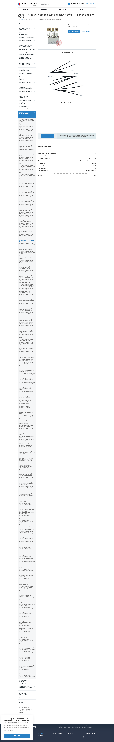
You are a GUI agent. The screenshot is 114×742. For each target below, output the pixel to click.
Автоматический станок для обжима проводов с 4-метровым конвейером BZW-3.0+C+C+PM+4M (27, 453)
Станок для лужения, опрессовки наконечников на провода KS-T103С (27, 375)
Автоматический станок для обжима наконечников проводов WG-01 (27, 154)
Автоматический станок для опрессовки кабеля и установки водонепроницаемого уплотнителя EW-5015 (26, 290)
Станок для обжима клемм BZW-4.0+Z (27, 433)
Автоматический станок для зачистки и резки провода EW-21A (26, 352)
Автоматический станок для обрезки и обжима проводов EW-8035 (27, 245)
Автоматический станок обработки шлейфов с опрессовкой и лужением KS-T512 (27, 407)
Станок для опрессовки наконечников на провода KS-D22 (26, 609)
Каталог (26, 9)
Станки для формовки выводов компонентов (25, 83)
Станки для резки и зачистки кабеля (24, 24)
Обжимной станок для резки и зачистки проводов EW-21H (26, 323)
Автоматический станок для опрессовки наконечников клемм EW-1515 (27, 171)
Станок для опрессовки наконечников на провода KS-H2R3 (26, 601)
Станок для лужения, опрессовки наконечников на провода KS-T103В (27, 379)
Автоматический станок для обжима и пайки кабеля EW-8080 (27, 216)
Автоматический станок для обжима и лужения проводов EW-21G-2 (26, 327)
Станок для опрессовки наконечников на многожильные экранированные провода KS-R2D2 (27, 627)
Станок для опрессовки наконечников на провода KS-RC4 (27, 552)
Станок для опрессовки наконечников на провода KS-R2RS (26, 640)
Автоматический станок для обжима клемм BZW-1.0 (26, 490)
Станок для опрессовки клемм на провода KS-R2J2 (27, 636)
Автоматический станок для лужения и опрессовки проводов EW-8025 (27, 252)
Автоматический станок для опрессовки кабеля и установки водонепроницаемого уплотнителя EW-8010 (26, 266)
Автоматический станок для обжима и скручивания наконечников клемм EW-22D (26, 309)
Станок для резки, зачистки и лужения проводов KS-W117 (26, 426)
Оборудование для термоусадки (24, 97)
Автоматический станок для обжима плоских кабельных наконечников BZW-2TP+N (26, 474)
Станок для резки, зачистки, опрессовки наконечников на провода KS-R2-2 (26, 575)
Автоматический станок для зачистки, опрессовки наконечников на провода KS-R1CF (26, 533)
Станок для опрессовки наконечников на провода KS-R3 (26, 644)
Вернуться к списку (23, 719)
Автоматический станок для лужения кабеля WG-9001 (26, 158)
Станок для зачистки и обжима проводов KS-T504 (26, 366)
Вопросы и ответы (58, 733)
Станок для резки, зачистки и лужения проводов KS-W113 (26, 422)
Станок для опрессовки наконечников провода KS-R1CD (26, 528)
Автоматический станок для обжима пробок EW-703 (26, 210)
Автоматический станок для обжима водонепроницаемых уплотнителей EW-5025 (26, 281)
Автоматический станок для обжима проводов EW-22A (26, 316)
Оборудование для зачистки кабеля (24, 33)
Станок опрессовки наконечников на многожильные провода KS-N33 (27, 512)
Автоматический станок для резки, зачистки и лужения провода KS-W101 (26, 430)
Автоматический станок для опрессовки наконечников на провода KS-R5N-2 (26, 587)
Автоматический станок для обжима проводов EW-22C (26, 138)
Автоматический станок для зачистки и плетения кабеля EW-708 (27, 183)
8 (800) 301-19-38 (77, 3)
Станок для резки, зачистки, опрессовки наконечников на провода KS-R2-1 (26, 579)
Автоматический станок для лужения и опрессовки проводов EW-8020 (27, 257)
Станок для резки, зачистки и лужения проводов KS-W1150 (26, 416)
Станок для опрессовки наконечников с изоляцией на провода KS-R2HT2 (26, 632)
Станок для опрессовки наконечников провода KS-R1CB (26, 525)
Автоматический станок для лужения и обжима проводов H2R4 (26, 566)
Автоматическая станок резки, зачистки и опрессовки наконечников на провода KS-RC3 (27, 648)
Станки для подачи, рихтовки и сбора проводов (24, 78)
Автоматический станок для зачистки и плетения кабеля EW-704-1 (27, 206)
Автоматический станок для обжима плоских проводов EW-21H (26, 146)
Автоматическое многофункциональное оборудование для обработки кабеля (25, 114)
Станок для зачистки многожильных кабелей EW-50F (26, 356)
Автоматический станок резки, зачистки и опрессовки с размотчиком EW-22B (26, 142)
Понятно (17, 735)
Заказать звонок (90, 3)
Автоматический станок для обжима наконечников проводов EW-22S (27, 120)
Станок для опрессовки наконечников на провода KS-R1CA (26, 521)
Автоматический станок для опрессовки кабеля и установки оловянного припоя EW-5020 (26, 285)
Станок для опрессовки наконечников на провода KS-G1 (26, 508)
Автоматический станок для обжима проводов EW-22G (26, 130)
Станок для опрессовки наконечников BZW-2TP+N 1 (25, 470)
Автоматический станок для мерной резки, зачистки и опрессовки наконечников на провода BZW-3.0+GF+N (26, 495)
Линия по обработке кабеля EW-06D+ (27, 150)
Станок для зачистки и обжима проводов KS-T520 (26, 363)
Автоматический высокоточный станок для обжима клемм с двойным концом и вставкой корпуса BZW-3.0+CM (26, 441)
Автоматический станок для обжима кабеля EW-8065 (26, 224)
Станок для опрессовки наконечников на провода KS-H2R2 (26, 653)
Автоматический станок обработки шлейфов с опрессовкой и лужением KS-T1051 (26, 396)
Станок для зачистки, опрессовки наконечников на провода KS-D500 (26, 500)
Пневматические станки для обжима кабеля (25, 46)
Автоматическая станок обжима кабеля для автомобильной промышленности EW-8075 (27, 220)
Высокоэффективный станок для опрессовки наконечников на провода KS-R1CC (27, 666)
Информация (63, 9)
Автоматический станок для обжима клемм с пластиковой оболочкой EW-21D (26, 343)
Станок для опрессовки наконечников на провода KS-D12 (26, 613)
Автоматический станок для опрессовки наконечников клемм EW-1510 (27, 175)
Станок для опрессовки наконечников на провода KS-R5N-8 (26, 592)
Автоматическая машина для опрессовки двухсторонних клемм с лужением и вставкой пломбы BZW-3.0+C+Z (26, 447)
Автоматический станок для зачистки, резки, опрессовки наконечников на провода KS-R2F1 (26, 543)
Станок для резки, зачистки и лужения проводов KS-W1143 (26, 419)
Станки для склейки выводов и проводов (24, 69)
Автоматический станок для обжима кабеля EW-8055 (26, 227)
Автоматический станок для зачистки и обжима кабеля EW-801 (26, 272)
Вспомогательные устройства (24, 701)
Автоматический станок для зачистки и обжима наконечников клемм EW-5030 (26, 276)
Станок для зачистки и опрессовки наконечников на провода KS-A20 (26, 618)
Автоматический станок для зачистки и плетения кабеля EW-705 (27, 197)
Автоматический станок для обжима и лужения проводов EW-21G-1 (26, 331)
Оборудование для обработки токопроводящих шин (25, 682)
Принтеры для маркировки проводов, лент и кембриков (26, 102)
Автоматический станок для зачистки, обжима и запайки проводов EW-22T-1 (26, 296)
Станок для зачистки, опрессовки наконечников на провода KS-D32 (26, 662)
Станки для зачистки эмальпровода (24, 29)
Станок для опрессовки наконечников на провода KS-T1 (26, 556)
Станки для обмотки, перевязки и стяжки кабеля (26, 53)
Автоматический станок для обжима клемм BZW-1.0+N (26, 487)
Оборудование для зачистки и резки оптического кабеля (24, 108)
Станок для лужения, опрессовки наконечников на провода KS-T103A (27, 384)
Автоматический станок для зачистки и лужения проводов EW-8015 (26, 261)
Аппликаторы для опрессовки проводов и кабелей (25, 687)
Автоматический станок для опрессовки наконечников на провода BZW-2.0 (26, 483)
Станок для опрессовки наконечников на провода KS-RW (27, 676)
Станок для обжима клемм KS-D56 (26, 559)
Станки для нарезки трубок (26, 49)
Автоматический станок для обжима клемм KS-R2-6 (26, 583)
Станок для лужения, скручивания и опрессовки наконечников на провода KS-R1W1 (26, 671)
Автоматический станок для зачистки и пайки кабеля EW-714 (26, 179)
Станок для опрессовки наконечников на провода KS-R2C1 (26, 538)
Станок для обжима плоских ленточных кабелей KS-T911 (26, 360)
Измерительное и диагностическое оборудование (24, 693)
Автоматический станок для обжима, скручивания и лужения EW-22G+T (26, 305)
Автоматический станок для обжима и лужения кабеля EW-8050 (26, 231)
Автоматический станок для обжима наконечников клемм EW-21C (26, 348)
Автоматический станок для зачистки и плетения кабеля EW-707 (27, 188)
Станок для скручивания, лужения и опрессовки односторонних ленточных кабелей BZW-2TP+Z (25, 465)
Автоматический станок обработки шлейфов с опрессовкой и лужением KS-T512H (26, 402)
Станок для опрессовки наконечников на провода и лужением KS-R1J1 (25, 504)
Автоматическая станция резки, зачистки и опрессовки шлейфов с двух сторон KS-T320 (26, 370)
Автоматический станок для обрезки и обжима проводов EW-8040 (27, 240)
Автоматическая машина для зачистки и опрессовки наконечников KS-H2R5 (26, 657)
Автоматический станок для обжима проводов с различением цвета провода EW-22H (27, 125)
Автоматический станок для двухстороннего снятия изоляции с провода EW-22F (26, 134)
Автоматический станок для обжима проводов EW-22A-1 (26, 313)
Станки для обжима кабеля (26, 37)
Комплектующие (23, 697)
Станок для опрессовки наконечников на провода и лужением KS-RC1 (25, 548)
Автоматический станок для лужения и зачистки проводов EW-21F (26, 336)
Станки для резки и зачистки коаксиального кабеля (25, 59)
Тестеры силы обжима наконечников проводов (25, 87)
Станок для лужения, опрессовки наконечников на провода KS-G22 (27, 562)
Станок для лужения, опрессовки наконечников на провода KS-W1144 (27, 388)
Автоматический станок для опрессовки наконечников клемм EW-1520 (27, 166)
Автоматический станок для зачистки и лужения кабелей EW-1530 (27, 162)
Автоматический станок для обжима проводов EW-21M (26, 320)
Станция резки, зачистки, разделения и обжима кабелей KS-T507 (26, 412)
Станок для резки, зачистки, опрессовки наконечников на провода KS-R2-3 (26, 570)
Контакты (82, 9)
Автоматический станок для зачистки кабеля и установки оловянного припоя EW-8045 (26, 235)
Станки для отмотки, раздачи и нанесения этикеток (24, 64)
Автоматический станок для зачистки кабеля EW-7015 (26, 213)
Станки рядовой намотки (25, 73)
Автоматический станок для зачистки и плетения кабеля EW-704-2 (27, 201)
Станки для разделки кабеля (25, 41)
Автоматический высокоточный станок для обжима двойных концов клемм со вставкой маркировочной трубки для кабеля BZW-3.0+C (26, 459)
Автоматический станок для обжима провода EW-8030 (26, 248)
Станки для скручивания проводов (25, 92)
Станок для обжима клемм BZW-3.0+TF (27, 437)
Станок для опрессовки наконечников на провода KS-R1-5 (27, 517)
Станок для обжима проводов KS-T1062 (26, 392)
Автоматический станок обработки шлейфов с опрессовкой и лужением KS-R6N (27, 596)
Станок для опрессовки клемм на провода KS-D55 (27, 605)
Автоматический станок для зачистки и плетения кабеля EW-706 (27, 192)
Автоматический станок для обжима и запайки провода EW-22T (26, 300)
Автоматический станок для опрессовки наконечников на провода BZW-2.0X (26, 479)
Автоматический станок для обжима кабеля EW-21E (26, 340)
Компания (43, 9)
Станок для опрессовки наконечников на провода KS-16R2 (26, 622)
